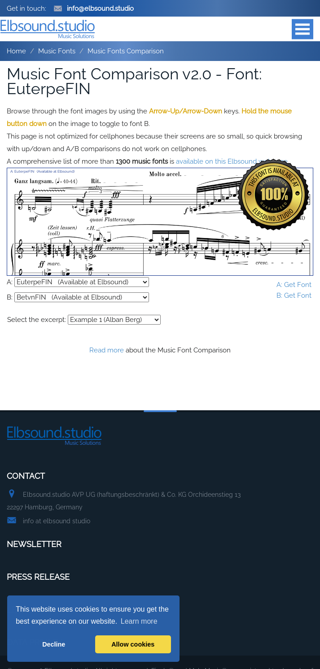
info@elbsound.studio (93, 8)
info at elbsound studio (56, 521)
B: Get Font (293, 295)
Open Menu (302, 29)
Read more (106, 350)
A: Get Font (293, 285)
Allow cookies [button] (132, 644)
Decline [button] (53, 644)
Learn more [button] (139, 621)
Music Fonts (56, 51)
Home (16, 51)
